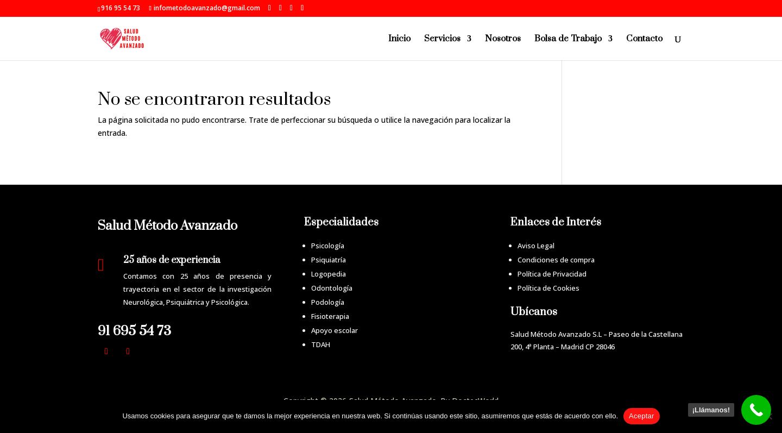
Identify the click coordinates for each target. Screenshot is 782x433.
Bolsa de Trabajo (568, 39)
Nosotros (503, 39)
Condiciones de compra (556, 260)
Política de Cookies (548, 288)
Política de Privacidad (552, 274)
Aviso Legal (536, 245)
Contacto (644, 39)
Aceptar (641, 416)
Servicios (442, 39)
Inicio (399, 39)
